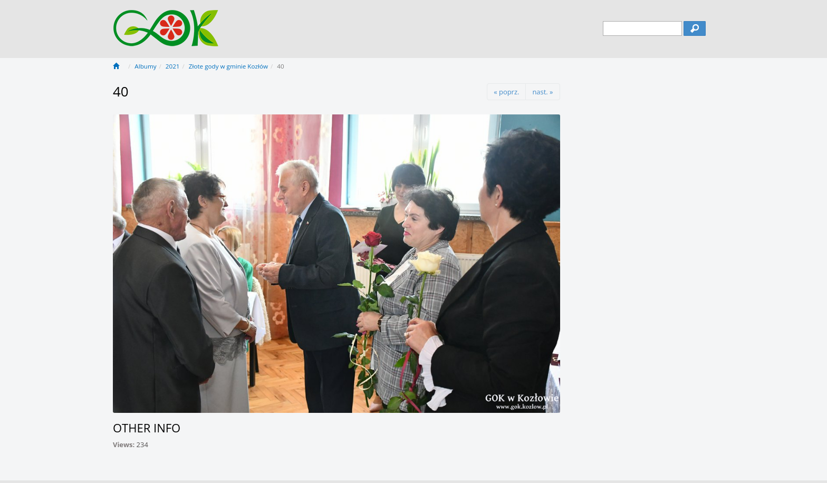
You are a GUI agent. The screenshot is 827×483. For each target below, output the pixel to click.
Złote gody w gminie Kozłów (228, 66)
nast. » (542, 91)
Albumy (145, 66)
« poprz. (506, 91)
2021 (173, 66)
